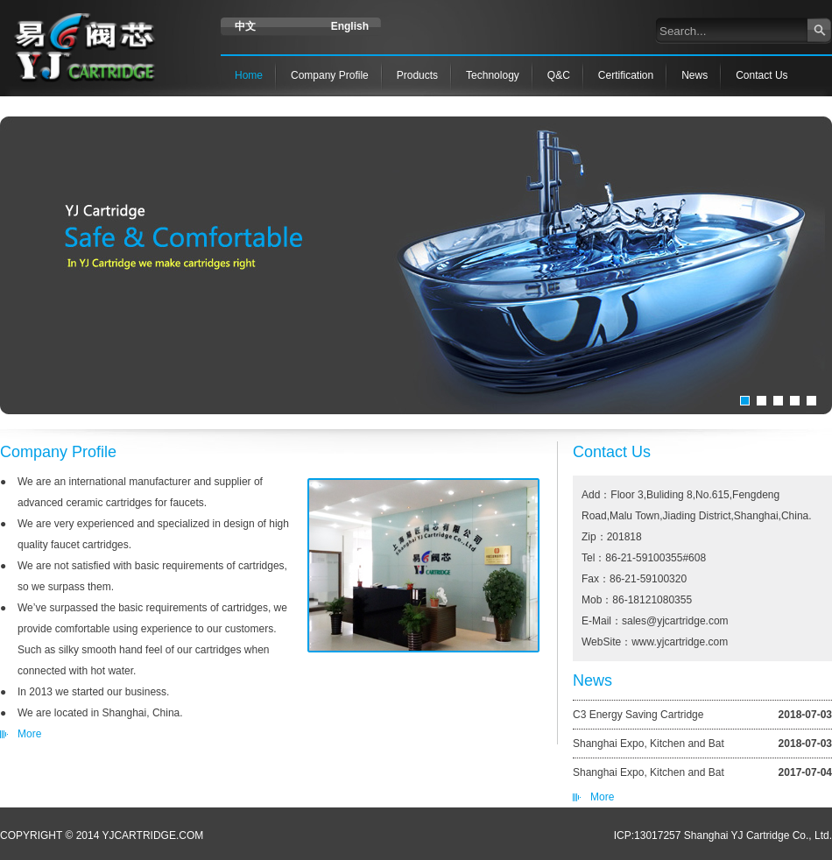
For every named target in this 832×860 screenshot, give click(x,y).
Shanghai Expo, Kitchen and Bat (648, 743)
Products (417, 75)
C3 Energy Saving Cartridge (638, 714)
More (602, 797)
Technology (492, 75)
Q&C (558, 75)
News (694, 75)
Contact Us (761, 75)
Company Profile (330, 75)
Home (249, 75)
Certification (625, 75)
